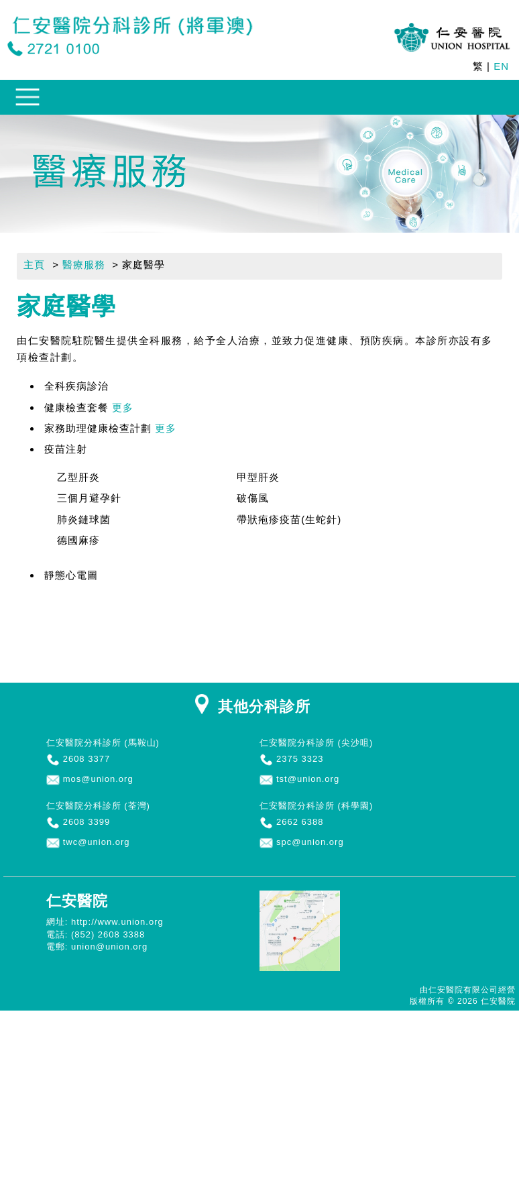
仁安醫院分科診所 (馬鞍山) (103, 743)
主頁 (34, 264)
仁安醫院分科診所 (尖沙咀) (316, 743)
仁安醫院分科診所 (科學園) (316, 806)
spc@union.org (310, 842)
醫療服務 (83, 264)
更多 (122, 407)
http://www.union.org (117, 922)
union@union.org (109, 947)
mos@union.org (98, 779)
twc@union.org (96, 842)
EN (501, 66)
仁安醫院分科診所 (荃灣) (98, 806)
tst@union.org (307, 779)
